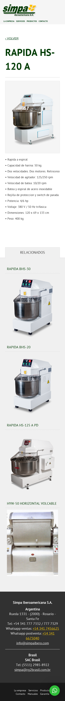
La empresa (8, 21)
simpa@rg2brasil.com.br (32, 670)
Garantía (44, 693)
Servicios (20, 21)
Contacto (43, 21)
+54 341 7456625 (46, 629)
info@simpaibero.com (32, 643)
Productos (32, 21)
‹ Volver (12, 38)
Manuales (33, 693)
